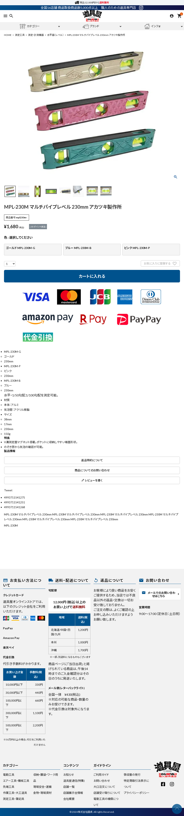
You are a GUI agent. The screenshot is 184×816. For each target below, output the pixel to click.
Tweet (8, 490)
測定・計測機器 (36, 34)
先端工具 (8, 786)
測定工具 (20, 34)
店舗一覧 (69, 786)
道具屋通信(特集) (74, 780)
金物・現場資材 (42, 792)
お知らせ (68, 774)
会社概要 (69, 798)
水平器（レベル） (55, 34)
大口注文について (104, 786)
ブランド (91, 26)
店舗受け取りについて (107, 792)
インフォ (152, 26)
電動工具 (8, 774)
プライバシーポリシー (137, 792)
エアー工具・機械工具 (16, 780)
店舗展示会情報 (73, 792)
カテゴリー (30, 26)
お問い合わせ (102, 780)
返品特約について (92, 460)
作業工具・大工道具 (15, 792)
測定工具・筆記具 (13, 798)
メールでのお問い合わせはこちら (158, 594)
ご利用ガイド (101, 774)
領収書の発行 (132, 774)
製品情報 (9, 451)
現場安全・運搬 (42, 786)
